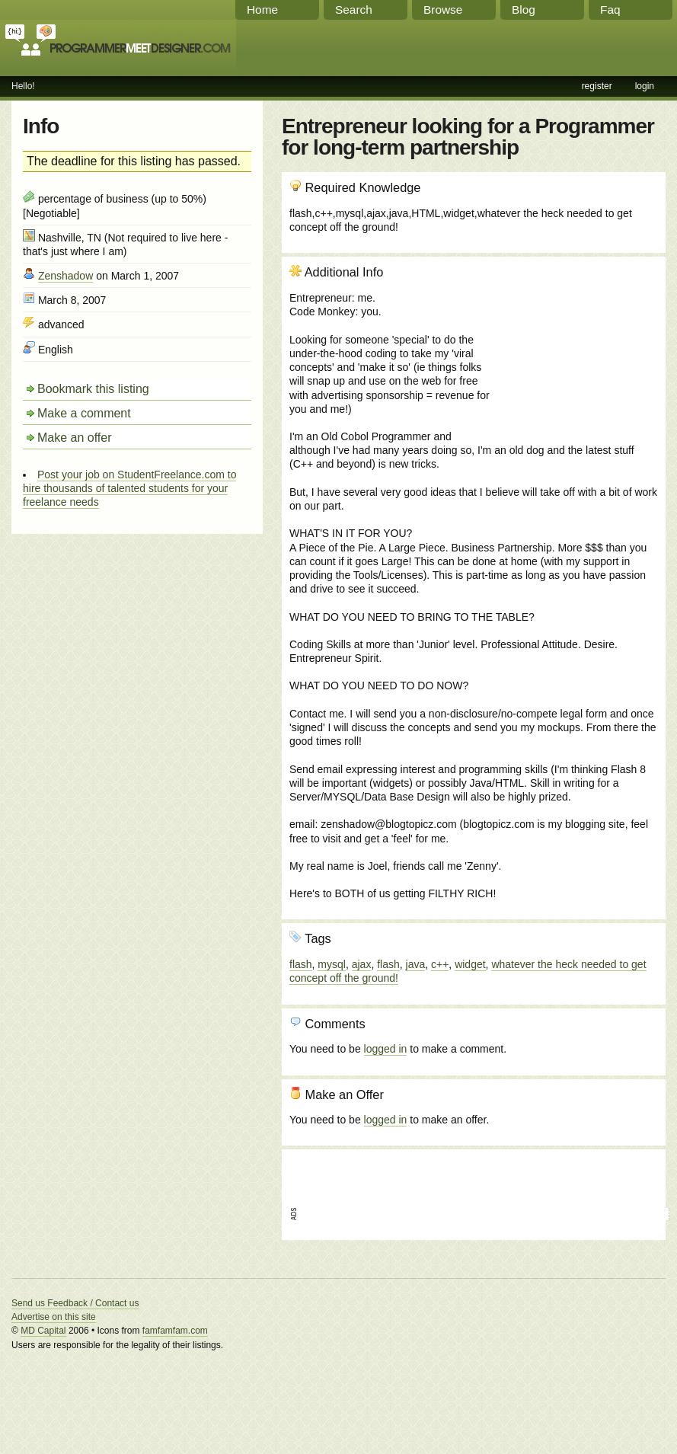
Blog (523, 9)
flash (300, 964)
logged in (385, 1049)
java (416, 964)
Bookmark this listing (93, 388)
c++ (440, 964)
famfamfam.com (175, 1330)
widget (470, 964)
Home (262, 9)
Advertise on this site (53, 1317)
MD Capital (43, 1330)
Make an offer (74, 437)
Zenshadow (65, 276)
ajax (362, 964)
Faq (610, 9)
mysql (332, 964)
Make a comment (84, 413)
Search (353, 9)
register (597, 86)
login (644, 86)
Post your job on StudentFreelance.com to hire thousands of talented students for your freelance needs (129, 488)
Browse (442, 9)
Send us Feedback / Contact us (75, 1303)
